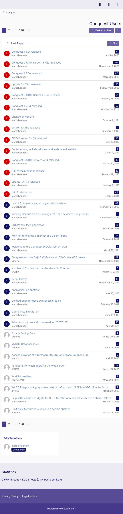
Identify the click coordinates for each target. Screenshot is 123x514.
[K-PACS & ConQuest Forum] (2, 4)
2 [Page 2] (9, 30)
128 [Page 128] (21, 30)
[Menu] (118, 4)
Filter (113, 43)
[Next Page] (29, 30)
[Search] (100, 4)
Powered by (61, 508)
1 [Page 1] (4, 30)
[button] (118, 30)
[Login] (109, 4)
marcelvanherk (20, 445)
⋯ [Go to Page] (14, 30)
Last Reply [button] (17, 43)
